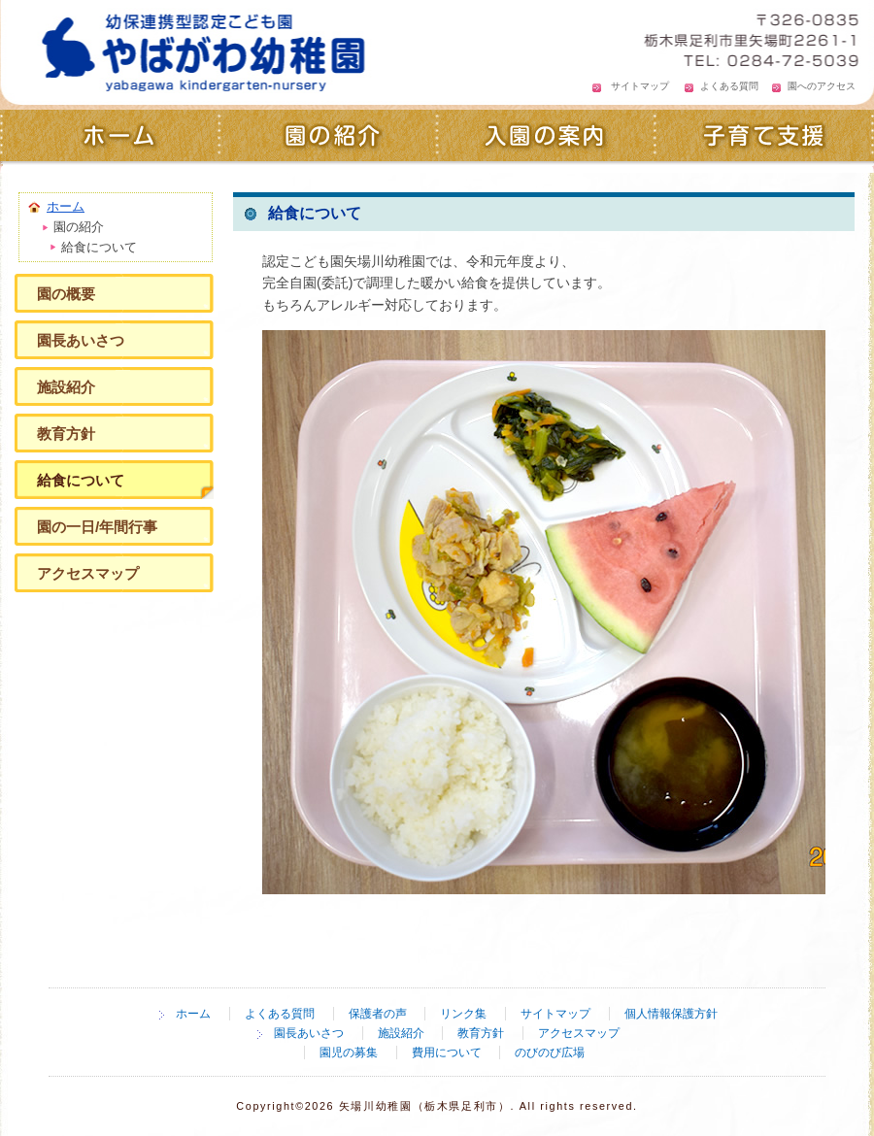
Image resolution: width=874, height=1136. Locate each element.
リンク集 (463, 1013)
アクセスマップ (88, 573)
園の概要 (66, 293)
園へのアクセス (822, 86)
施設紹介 (66, 387)
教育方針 (66, 433)
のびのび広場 (550, 1052)
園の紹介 (327, 138)
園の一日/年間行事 (97, 526)
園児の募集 (348, 1052)
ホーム (109, 138)
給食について (80, 480)
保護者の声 (378, 1013)
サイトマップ (640, 86)
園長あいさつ (80, 340)
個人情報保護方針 (671, 1013)
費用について (447, 1052)
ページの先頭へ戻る (772, 958)
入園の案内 (546, 138)
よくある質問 (729, 86)
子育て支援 (765, 138)
